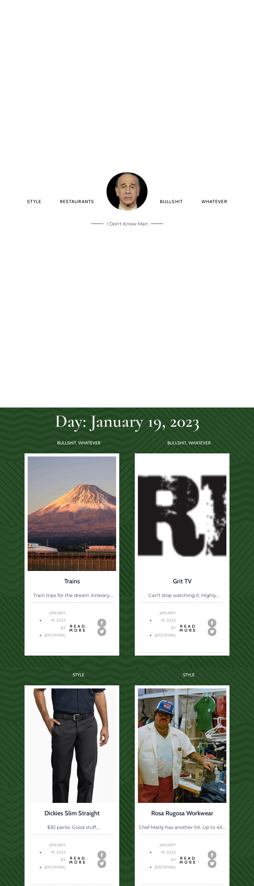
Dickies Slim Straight (72, 813)
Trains (72, 581)
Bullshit (171, 201)
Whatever (214, 201)
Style (34, 201)
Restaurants (77, 201)
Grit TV (182, 581)
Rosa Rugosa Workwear (182, 813)
